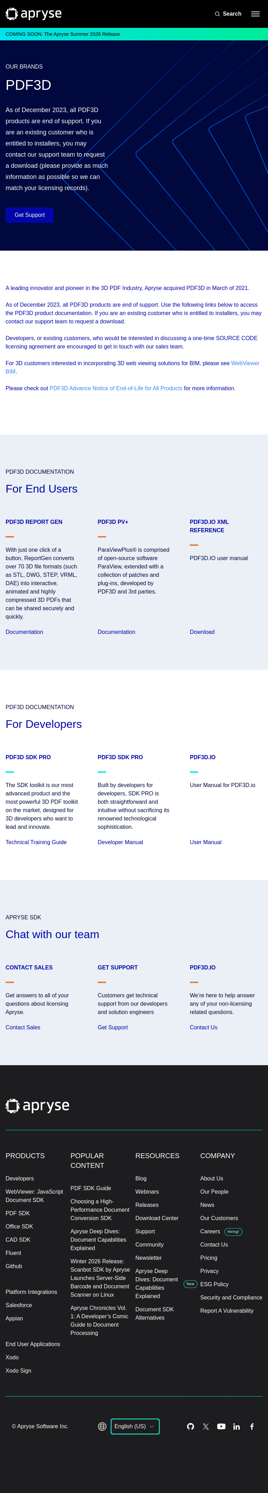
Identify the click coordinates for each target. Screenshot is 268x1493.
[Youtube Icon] (221, 1426)
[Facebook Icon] (252, 1426)
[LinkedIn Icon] (236, 1426)
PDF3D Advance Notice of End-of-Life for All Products (116, 388)
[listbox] (135, 1426)
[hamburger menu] (255, 14)
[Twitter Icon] (206, 1426)
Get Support (30, 215)
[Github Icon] (190, 1426)
